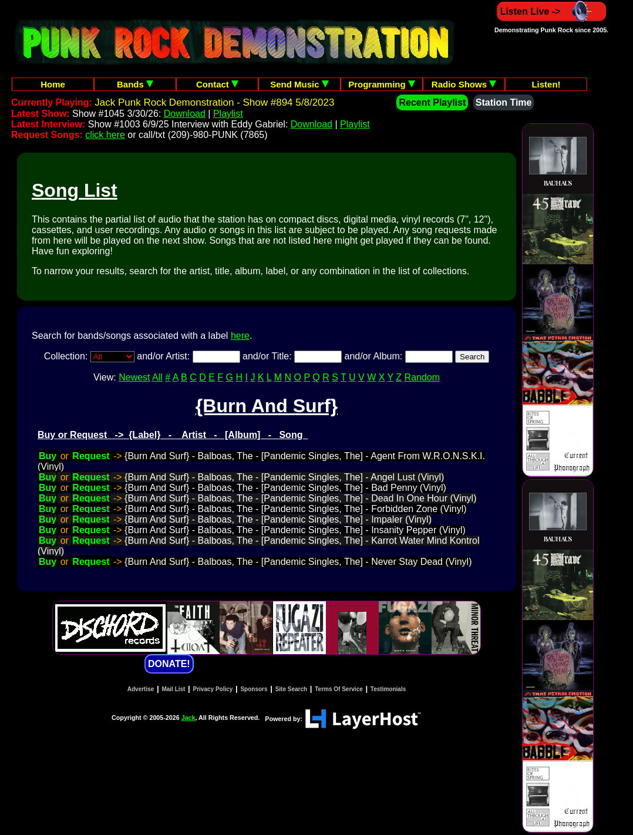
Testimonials (388, 689)
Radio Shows (464, 84)
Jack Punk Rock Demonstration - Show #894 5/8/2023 (214, 102)
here (240, 336)
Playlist (228, 114)
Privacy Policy (213, 689)
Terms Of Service (339, 689)
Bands (135, 84)
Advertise (140, 689)
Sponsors (253, 689)
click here (105, 135)
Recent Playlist (432, 102)
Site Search (291, 689)
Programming (381, 84)
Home (53, 84)
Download (185, 114)
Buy (47, 456)
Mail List (173, 689)
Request (90, 456)
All (157, 377)
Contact (217, 84)
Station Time (504, 102)
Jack (188, 717)
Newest (134, 377)
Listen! (545, 84)
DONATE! (169, 664)
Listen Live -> (551, 11)
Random (422, 377)
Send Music (299, 84)
